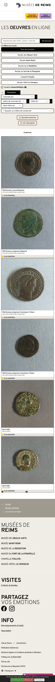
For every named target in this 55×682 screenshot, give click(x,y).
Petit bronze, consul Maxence (13, 190)
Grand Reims (21, 643)
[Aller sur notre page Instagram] (12, 608)
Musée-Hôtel (27, 82)
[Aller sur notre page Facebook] (4, 608)
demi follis (6, 429)
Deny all (29, 680)
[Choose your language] (8, 671)
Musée (45, 16)
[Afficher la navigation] (6, 5)
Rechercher (47, 41)
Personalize (39, 680)
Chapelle (27, 77)
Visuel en (15, 87)
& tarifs (12, 625)
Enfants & (9, 585)
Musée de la (27, 66)
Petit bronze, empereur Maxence (14, 251)
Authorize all (17, 680)
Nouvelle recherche (27, 118)
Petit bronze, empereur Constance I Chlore (18, 312)
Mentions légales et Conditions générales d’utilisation (21, 652)
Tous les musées (27, 49)
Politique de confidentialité (11, 657)
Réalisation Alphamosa (9, 648)
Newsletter (6, 631)
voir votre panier (27, 123)
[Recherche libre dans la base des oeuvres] (20, 41)
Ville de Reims (6, 643)
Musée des (32, 16)
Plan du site (5, 662)
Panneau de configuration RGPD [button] (13, 666)
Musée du (27, 71)
